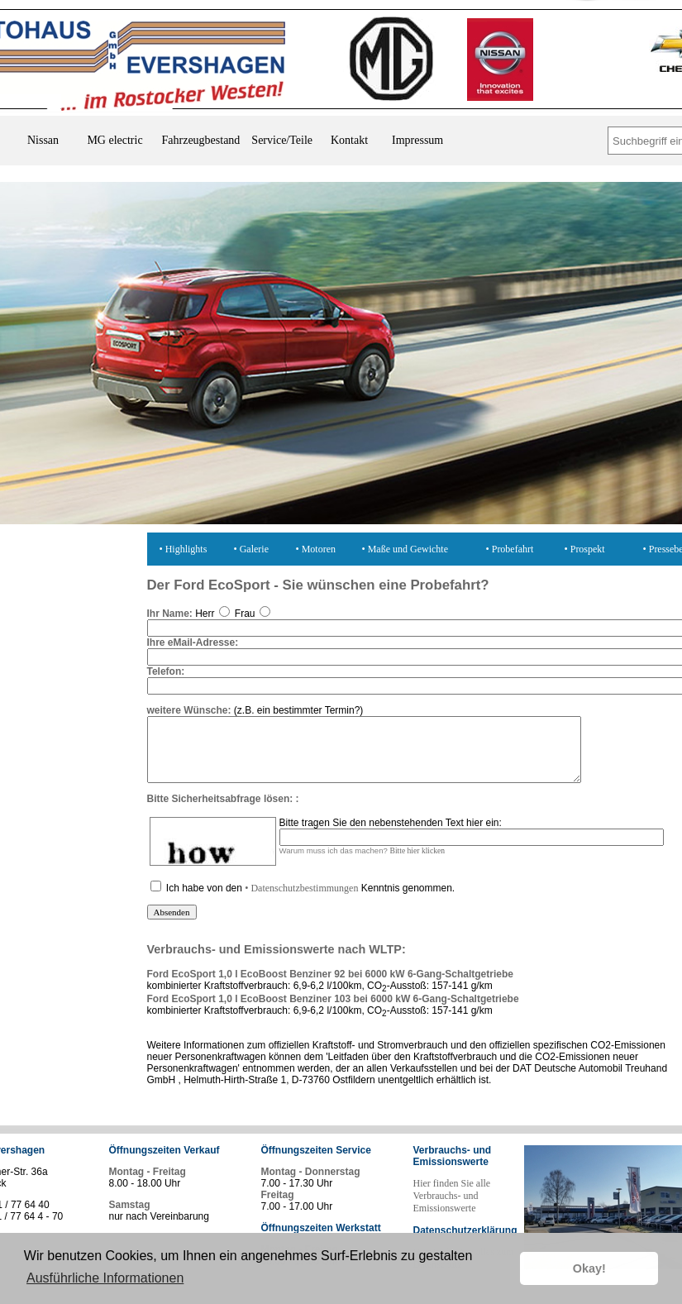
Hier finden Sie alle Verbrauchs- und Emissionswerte (452, 1208)
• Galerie (251, 549)
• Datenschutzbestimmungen (301, 900)
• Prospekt (585, 549)
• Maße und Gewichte (405, 549)
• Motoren (316, 549)
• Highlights (183, 549)
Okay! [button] (589, 1268)
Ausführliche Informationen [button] (105, 1278)
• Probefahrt (510, 549)
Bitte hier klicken (418, 862)
